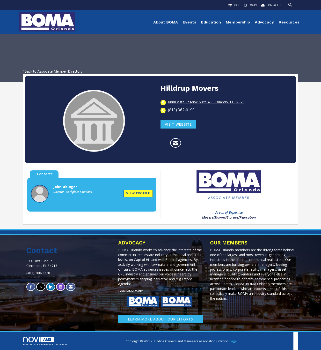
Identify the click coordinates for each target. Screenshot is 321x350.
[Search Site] (291, 5)
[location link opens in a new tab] (206, 102)
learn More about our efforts (160, 319)
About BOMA (165, 22)
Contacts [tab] (44, 174)
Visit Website (178, 124)
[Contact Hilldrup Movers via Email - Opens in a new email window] (175, 143)
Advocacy (264, 22)
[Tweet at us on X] (40, 287)
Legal (233, 341)
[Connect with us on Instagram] (60, 287)
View (138, 193)
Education (211, 22)
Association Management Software (45, 341)
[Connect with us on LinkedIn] (50, 287)
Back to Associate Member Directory (52, 71)
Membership (238, 22)
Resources (289, 22)
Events (189, 22)
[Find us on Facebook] (30, 287)
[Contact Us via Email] (70, 287)
